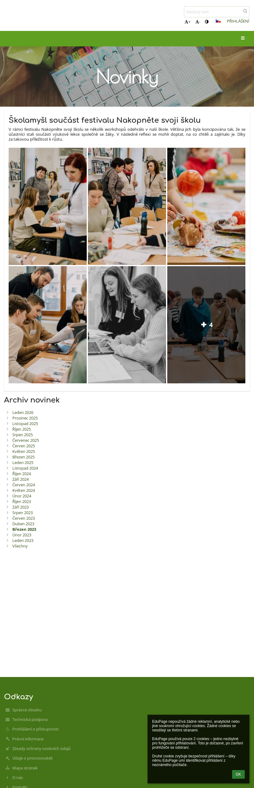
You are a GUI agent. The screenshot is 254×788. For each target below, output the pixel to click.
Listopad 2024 (25, 468)
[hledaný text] (216, 11)
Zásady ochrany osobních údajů (41, 748)
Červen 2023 (23, 518)
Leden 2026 (22, 412)
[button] (218, 21)
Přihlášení (238, 21)
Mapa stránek (25, 768)
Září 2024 (20, 479)
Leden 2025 (22, 462)
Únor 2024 (21, 496)
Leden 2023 (22, 540)
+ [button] (187, 21)
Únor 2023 (21, 535)
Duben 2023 (23, 523)
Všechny (20, 546)
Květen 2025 (23, 451)
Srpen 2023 (22, 512)
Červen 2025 (23, 446)
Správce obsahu (27, 710)
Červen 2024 (23, 485)
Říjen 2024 (21, 473)
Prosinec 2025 (25, 418)
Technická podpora (30, 719)
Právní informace (28, 739)
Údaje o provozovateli (32, 758)
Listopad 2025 (25, 423)
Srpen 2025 (22, 434)
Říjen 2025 (21, 429)
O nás (17, 777)
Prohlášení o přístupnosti (35, 729)
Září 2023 (20, 507)
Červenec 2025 (25, 440)
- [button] (197, 21)
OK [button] (238, 774)
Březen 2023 (24, 529)
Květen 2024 (23, 490)
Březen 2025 (23, 457)
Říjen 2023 (21, 501)
